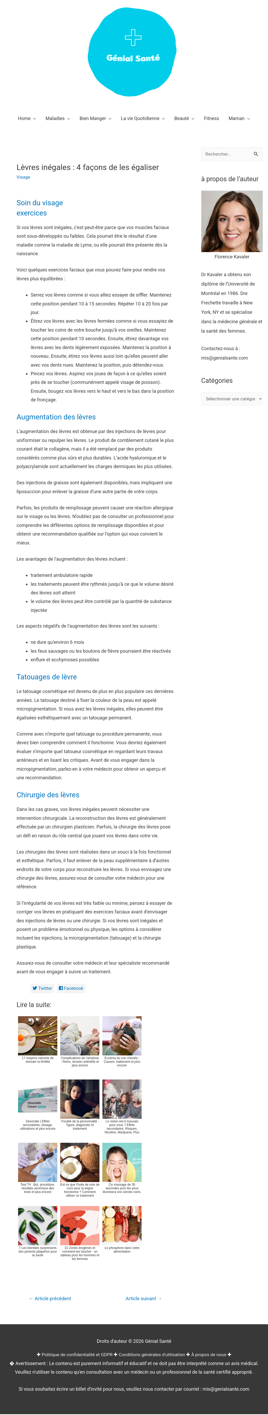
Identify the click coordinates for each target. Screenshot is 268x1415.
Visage (23, 177)
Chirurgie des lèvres (50, 794)
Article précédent (51, 1299)
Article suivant (143, 1299)
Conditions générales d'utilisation (152, 1355)
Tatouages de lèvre (49, 676)
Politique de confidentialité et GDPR (75, 1355)
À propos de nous (212, 1355)
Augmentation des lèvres (59, 416)
